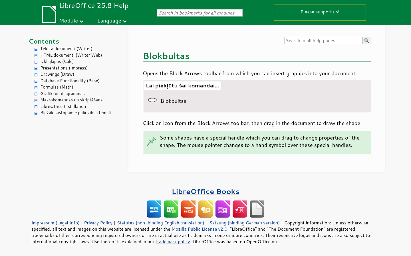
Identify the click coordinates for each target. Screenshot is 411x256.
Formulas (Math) (56, 87)
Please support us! (320, 11)
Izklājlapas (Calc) (57, 61)
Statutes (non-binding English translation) (160, 223)
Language (109, 20)
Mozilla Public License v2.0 (199, 229)
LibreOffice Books (205, 191)
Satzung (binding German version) (244, 223)
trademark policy (173, 241)
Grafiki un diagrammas (62, 94)
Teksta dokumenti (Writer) (66, 49)
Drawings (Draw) (57, 74)
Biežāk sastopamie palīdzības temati (75, 113)
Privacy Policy (98, 223)
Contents (44, 41)
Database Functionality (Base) (70, 81)
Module (68, 20)
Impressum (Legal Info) (55, 223)
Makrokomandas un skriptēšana (71, 100)
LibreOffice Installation (63, 106)
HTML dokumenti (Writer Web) (71, 55)
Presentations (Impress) (64, 68)
